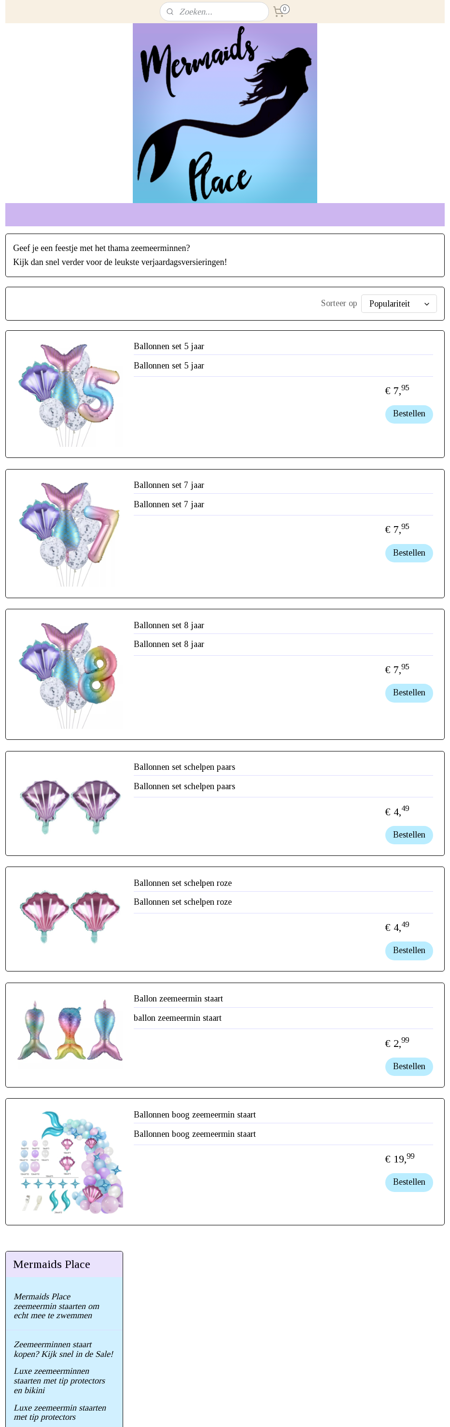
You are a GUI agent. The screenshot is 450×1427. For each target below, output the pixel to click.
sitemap (201, 1409)
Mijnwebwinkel (312, 1409)
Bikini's (27, 515)
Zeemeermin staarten (50, 417)
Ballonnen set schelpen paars (313, 771)
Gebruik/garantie (43, 594)
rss (216, 1409)
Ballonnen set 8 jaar (298, 629)
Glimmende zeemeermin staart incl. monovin (56, 466)
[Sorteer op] (363, 303)
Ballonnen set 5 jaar (298, 350)
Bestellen (409, 417)
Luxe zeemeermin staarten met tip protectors (60, 395)
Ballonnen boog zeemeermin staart (324, 1118)
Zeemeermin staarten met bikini (58, 439)
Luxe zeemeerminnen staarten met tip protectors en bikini (59, 363)
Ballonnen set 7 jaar (298, 489)
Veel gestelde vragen (50, 576)
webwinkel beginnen (244, 1409)
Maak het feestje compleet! (61, 559)
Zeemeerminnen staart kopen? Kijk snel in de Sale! (63, 331)
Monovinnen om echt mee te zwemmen (64, 493)
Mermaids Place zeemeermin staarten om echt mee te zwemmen (56, 288)
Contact (27, 611)
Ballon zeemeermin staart (307, 1002)
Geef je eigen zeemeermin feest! (59, 537)
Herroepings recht (45, 628)
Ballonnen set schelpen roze (312, 887)
